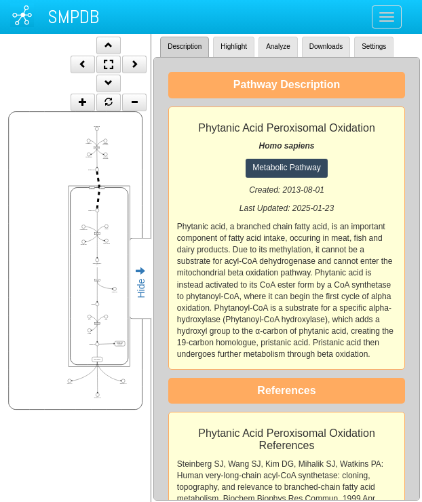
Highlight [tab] (233, 46)
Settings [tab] (374, 46)
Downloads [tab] (326, 46)
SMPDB (73, 16)
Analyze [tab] (278, 46)
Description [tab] (185, 46)
